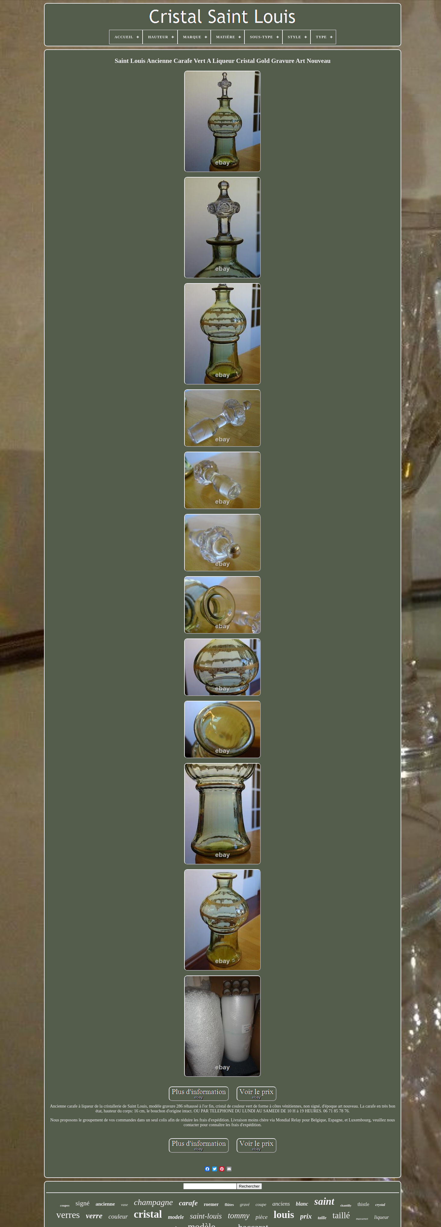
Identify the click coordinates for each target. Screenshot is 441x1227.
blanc (302, 1204)
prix (306, 1216)
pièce (262, 1217)
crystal (380, 1205)
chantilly (345, 1205)
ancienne (105, 1204)
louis (284, 1214)
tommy (239, 1215)
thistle (363, 1204)
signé (83, 1203)
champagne (153, 1202)
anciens (281, 1204)
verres (68, 1214)
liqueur (381, 1217)
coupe (261, 1204)
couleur (118, 1216)
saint (324, 1201)
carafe (188, 1203)
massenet (362, 1218)
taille (322, 1218)
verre (94, 1215)
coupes (64, 1205)
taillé (341, 1215)
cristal (148, 1214)
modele (176, 1217)
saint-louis (206, 1216)
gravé (245, 1204)
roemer (211, 1204)
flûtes (229, 1204)
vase (124, 1204)
